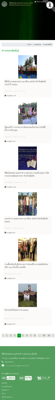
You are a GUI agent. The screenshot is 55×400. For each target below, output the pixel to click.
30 (49, 335)
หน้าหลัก (4, 383)
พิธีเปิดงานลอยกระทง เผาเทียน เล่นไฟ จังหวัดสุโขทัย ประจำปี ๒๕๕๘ (25, 83)
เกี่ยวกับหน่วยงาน (7, 397)
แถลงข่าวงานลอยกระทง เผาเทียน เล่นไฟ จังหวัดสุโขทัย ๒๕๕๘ (26, 220)
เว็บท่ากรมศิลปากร (41, 1)
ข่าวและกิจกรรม (37, 44)
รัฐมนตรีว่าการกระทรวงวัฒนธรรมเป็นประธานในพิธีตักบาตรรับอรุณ (25, 128)
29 (44, 335)
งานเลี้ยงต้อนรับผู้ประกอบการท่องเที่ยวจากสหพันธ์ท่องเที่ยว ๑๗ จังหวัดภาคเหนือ (26, 265)
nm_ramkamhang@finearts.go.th (17, 365)
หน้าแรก (29, 44)
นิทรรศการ (5, 390)
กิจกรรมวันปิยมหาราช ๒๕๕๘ (16, 310)
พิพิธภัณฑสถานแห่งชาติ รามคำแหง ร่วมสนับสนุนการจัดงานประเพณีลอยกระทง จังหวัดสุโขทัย (27, 174)
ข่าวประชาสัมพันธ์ (47, 44)
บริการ (4, 393)
